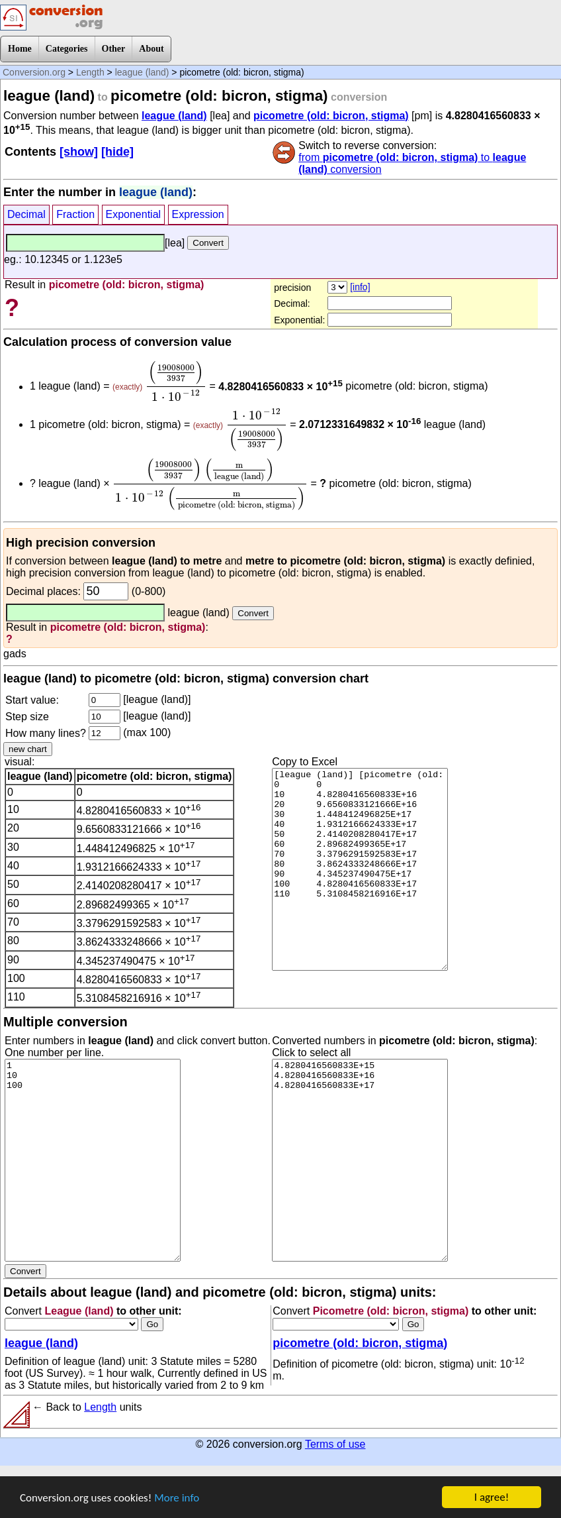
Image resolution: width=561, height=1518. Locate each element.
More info (176, 1504)
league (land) (142, 72)
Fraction (75, 214)
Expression (198, 214)
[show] (79, 151)
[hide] (117, 151)
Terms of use (335, 1444)
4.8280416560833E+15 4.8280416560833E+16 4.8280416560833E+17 (360, 1160)
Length (90, 72)
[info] (360, 287)
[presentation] (176, 381)
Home (20, 49)
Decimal (26, 214)
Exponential (133, 214)
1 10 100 (93, 1160)
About (151, 49)
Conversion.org (34, 72)
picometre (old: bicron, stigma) (331, 115)
